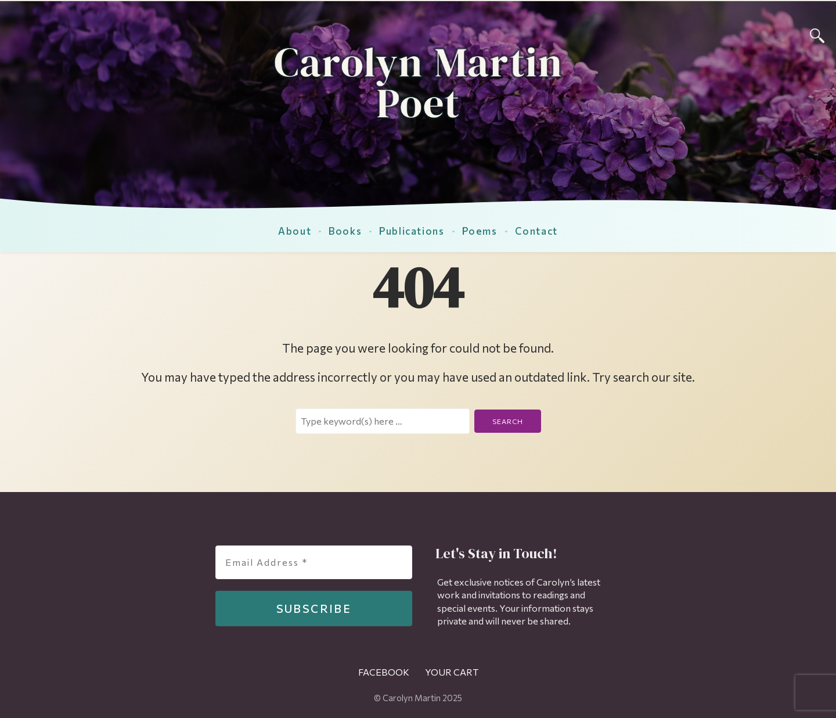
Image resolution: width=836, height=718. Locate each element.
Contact (536, 230)
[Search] (817, 34)
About (294, 230)
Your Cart (451, 671)
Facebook (383, 671)
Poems (480, 230)
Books (345, 230)
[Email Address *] (313, 562)
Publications (411, 230)
